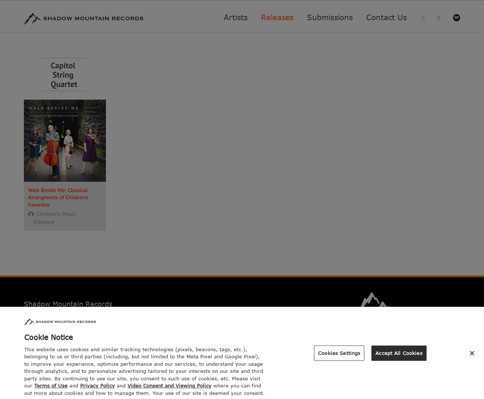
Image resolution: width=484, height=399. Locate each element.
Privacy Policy (97, 389)
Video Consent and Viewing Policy (169, 389)
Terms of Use (50, 389)
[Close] (472, 357)
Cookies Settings (339, 356)
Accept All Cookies (398, 356)
